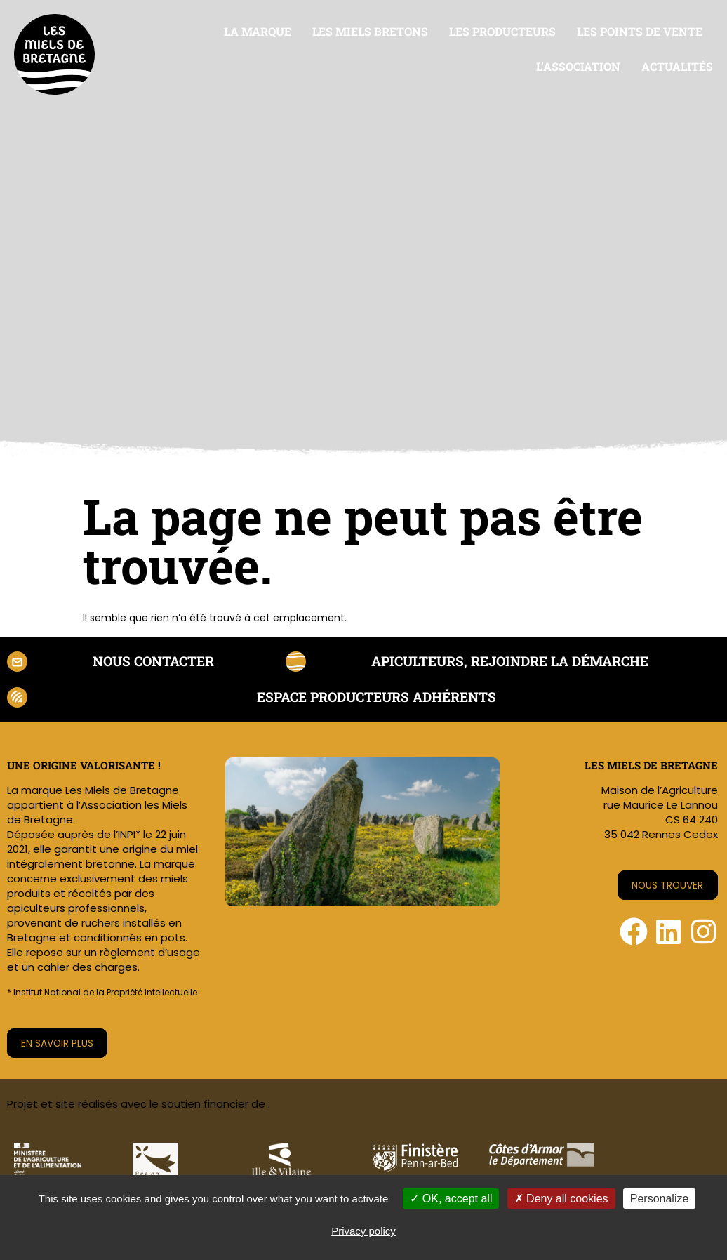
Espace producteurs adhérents (377, 698)
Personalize (659, 1199)
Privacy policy (363, 1231)
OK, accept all (451, 1199)
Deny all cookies (561, 1199)
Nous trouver (666, 887)
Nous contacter (150, 662)
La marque (257, 31)
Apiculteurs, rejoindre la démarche (507, 662)
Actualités (677, 66)
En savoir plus (58, 1045)
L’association (578, 66)
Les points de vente (639, 31)
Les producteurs (502, 31)
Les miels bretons (370, 31)
